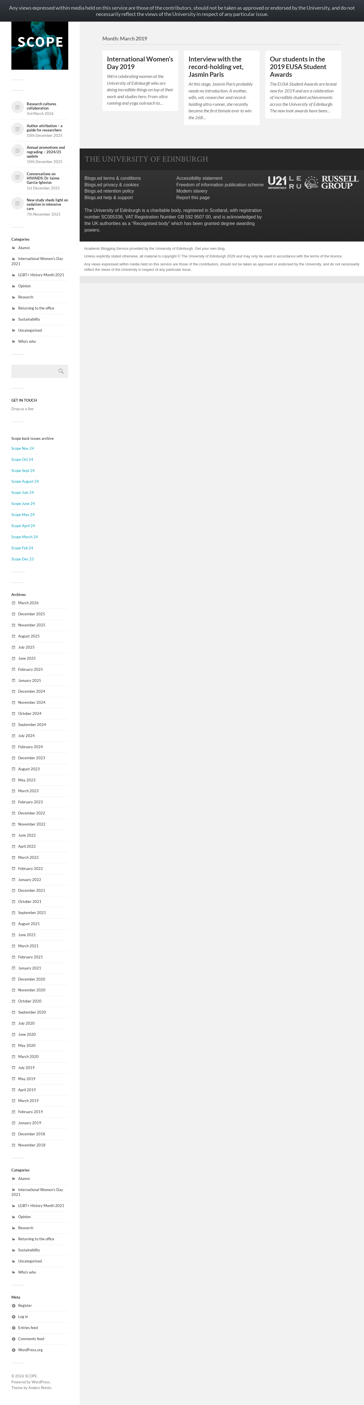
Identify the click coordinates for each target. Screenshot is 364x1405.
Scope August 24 (25, 481)
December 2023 (31, 758)
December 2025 (31, 614)
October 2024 (30, 713)
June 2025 (27, 658)
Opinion (24, 286)
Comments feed (31, 1338)
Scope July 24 (22, 492)
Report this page (193, 197)
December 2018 (31, 1134)
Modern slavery (191, 191)
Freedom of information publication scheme (220, 184)
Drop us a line (22, 409)
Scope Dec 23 (22, 559)
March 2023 (28, 791)
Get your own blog (210, 248)
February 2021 (30, 957)
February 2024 (30, 746)
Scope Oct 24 (22, 459)
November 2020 (32, 990)
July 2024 (26, 735)
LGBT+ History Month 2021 (41, 275)
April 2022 (27, 846)
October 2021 (30, 901)
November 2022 (32, 824)
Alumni (24, 247)
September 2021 (32, 912)
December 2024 (31, 691)
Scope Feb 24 (22, 548)
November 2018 (32, 1145)
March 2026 (28, 603)
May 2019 (27, 1078)
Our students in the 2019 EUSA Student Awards (298, 66)
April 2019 (27, 1090)
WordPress (41, 1382)
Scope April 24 (23, 525)
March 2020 (28, 1056)
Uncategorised (30, 330)
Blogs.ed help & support (108, 197)
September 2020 (32, 1012)
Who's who (27, 341)
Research (25, 297)
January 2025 (29, 680)
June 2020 (27, 1034)
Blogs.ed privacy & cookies (111, 184)
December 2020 (31, 979)
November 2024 (32, 702)
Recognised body (151, 223)
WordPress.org (30, 1350)
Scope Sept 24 (23, 470)
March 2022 (28, 857)
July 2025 (26, 647)
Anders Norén (39, 1387)
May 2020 (27, 1045)
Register (25, 1305)
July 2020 (26, 1023)
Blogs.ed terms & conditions (112, 178)
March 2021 (28, 946)
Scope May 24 (23, 514)
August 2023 (29, 769)
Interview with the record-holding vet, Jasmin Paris (216, 66)
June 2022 (27, 835)
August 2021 (29, 923)
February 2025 (30, 669)
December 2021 (31, 890)
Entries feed (28, 1327)
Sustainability (29, 319)
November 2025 (32, 625)
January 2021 (29, 968)
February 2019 (30, 1111)
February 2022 (30, 868)
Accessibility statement (199, 178)
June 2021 (27, 934)
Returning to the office (36, 308)
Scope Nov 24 (22, 448)
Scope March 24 (24, 537)
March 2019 (28, 1100)
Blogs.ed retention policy (109, 191)
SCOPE (31, 1376)
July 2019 (26, 1067)
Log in (23, 1316)
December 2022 (31, 813)
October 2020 (30, 1001)
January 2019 (29, 1123)
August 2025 (29, 636)
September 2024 (32, 724)
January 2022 (29, 879)
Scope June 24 (23, 503)
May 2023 (27, 780)
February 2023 (30, 802)
